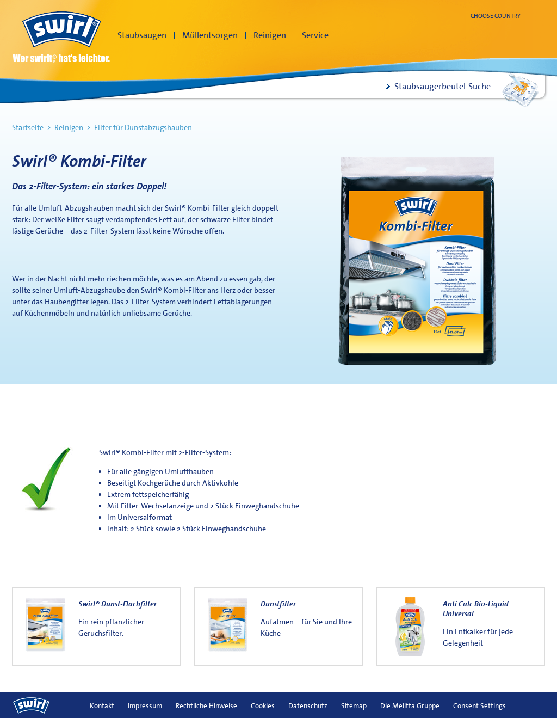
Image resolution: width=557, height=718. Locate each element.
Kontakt (102, 705)
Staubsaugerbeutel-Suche (442, 86)
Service (315, 35)
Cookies (263, 705)
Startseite (28, 127)
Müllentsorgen (210, 35)
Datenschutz (307, 705)
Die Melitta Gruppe (410, 705)
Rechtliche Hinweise (206, 705)
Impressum (145, 705)
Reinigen (269, 35)
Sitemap (354, 705)
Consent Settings (479, 705)
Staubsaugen (141, 35)
